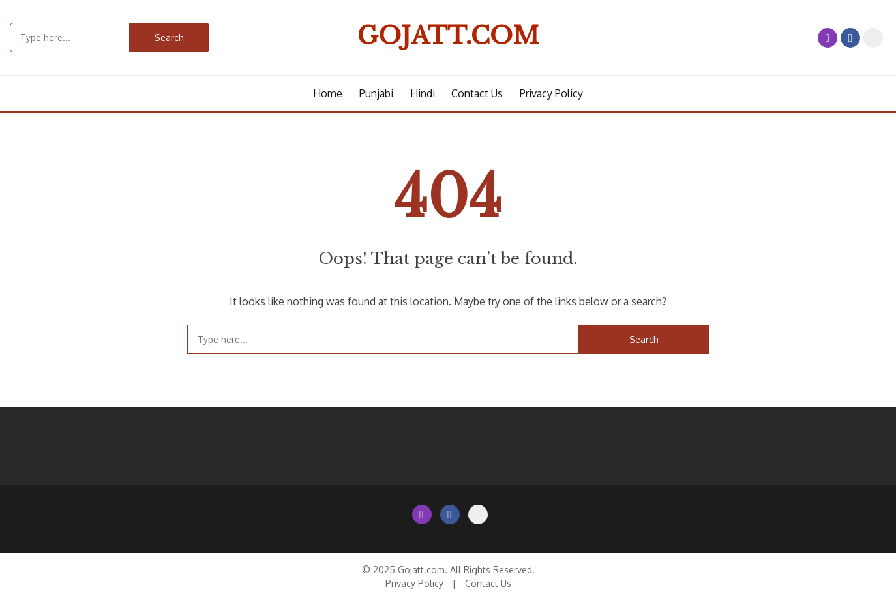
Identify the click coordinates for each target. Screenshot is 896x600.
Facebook (850, 38)
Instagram (827, 38)
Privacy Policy (551, 93)
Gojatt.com (448, 36)
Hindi (422, 93)
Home (327, 93)
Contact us (477, 93)
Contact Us (873, 38)
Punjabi (376, 93)
